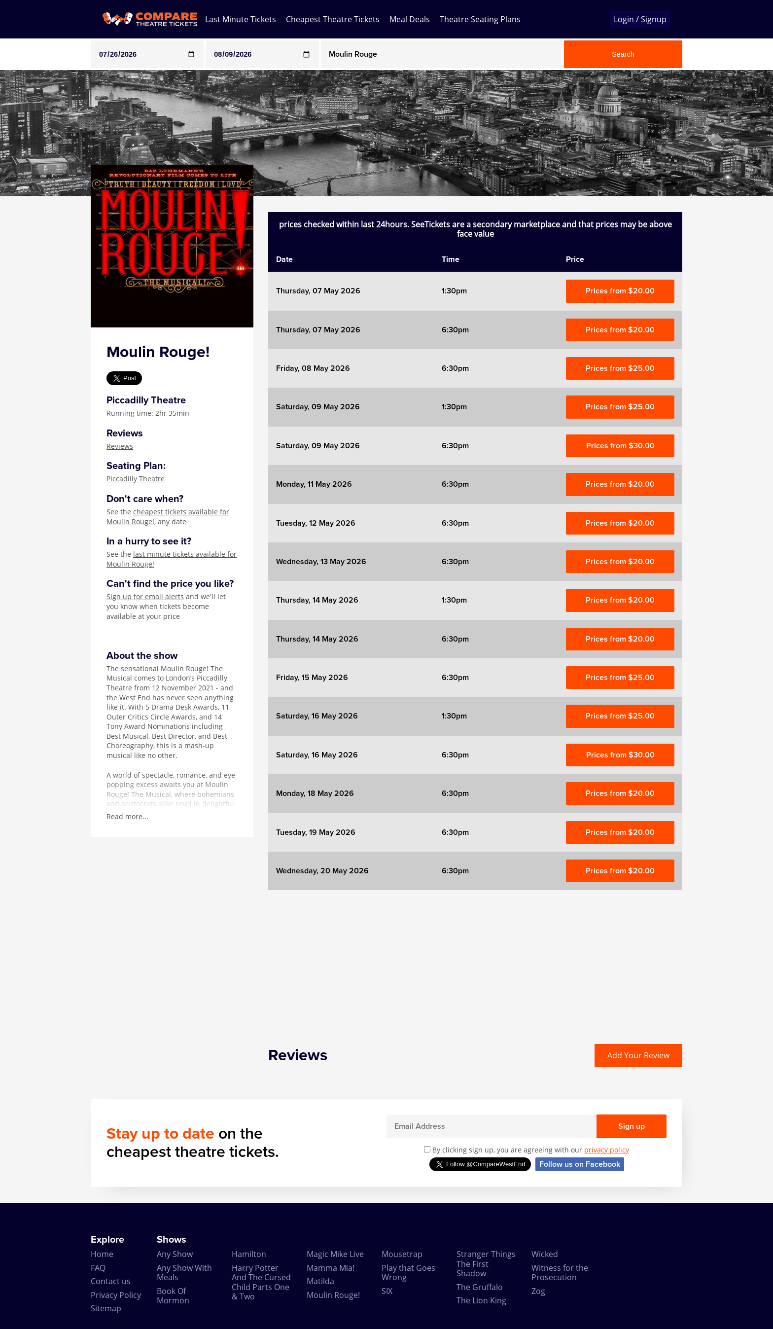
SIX (387, 1291)
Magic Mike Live (335, 1254)
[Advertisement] (39, 344)
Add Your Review (638, 1055)
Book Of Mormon (173, 1296)
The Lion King (481, 1300)
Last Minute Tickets (240, 19)
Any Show (175, 1254)
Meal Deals (409, 19)
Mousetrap (402, 1254)
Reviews (119, 446)
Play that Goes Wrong (408, 1272)
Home (102, 1254)
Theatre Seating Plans (480, 19)
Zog (538, 1291)
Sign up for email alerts (145, 596)
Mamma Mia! (330, 1267)
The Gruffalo (480, 1287)
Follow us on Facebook (579, 1164)
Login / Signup (640, 19)
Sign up (631, 1126)
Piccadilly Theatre (135, 478)
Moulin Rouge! (333, 1295)
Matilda (320, 1281)
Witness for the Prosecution (559, 1272)
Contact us (111, 1281)
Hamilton (249, 1254)
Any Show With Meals (184, 1272)
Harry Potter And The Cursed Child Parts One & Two (261, 1282)
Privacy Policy (116, 1295)
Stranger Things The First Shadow (486, 1264)
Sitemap (106, 1308)
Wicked (544, 1254)
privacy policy (606, 1149)
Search (623, 54)
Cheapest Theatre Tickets (333, 19)
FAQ (98, 1267)
